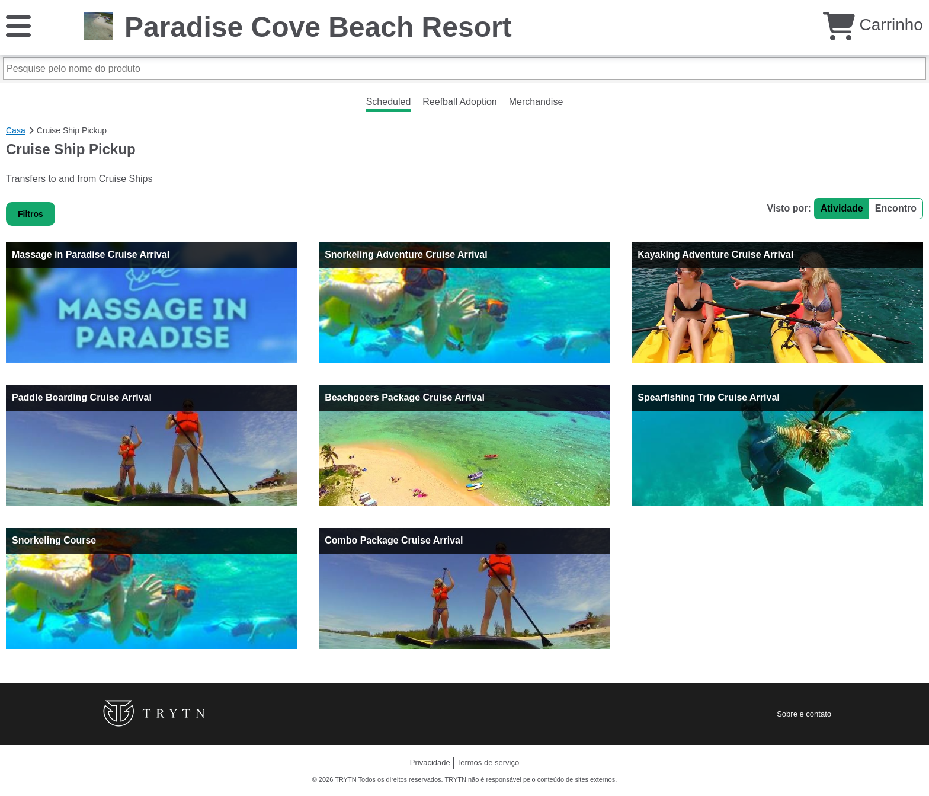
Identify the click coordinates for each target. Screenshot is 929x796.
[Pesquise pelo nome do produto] (464, 68)
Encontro (896, 208)
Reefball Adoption (459, 102)
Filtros (30, 214)
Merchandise (536, 102)
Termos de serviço (488, 762)
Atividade (842, 208)
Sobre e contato (804, 713)
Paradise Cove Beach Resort (318, 27)
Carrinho (873, 24)
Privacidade (430, 762)
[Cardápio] (18, 25)
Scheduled (388, 102)
